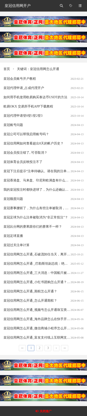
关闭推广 (46, 411)
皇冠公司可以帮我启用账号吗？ (26, 134)
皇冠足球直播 (13, 236)
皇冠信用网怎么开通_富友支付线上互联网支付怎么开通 (43, 337)
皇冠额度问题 (13, 199)
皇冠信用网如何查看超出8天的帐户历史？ (33, 143)
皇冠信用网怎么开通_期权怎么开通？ (30, 291)
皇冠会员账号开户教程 (19, 78)
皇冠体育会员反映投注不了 (22, 162)
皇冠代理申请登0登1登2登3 (22, 115)
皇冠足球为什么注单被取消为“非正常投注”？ (35, 217)
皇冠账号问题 (13, 125)
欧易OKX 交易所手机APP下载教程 (28, 106)
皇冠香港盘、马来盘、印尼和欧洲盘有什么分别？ (39, 180)
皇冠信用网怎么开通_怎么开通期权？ (30, 300)
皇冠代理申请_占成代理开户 (23, 88)
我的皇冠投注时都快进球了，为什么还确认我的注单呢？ (44, 189)
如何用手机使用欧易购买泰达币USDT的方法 (35, 97)
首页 (6, 69)
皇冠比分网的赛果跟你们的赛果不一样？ (32, 226)
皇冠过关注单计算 (16, 245)
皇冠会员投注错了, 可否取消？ (25, 152)
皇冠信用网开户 (18, 6)
